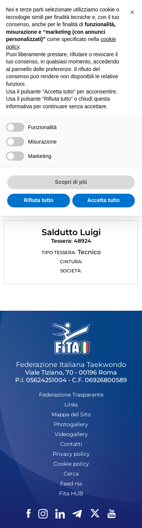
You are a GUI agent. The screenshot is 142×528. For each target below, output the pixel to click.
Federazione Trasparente (71, 395)
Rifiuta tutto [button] (38, 200)
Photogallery (71, 424)
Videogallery (71, 434)
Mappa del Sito (71, 414)
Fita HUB (71, 493)
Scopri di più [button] (71, 182)
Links (71, 405)
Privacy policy (71, 454)
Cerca (71, 474)
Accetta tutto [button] (103, 200)
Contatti (71, 444)
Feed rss (71, 484)
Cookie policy (71, 464)
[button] (132, 12)
